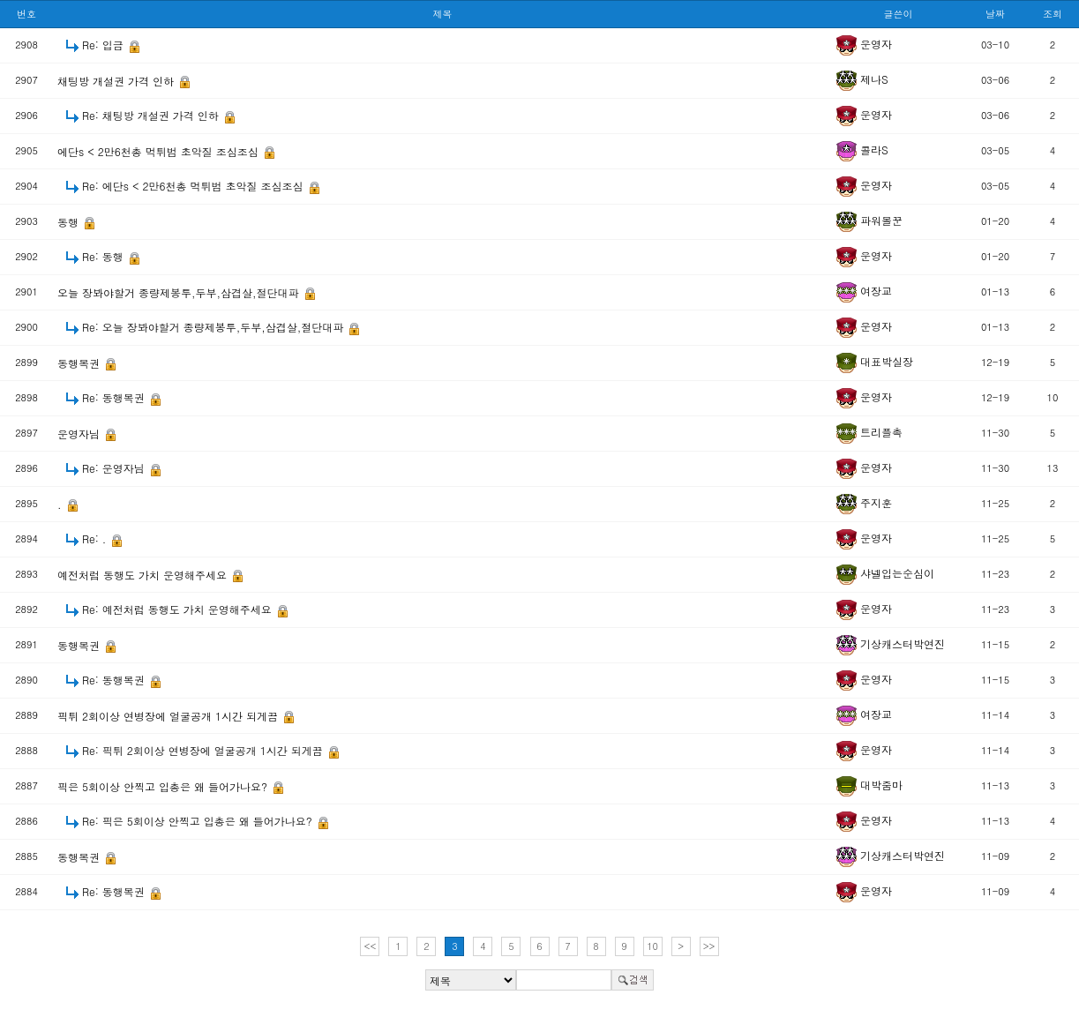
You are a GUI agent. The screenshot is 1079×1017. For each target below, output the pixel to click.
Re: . (95, 538)
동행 (69, 221)
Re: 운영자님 (115, 467)
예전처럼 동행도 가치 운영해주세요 (143, 574)
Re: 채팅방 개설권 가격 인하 (152, 115)
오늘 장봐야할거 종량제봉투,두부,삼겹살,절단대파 (180, 292)
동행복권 (80, 362)
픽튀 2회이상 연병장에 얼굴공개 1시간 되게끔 (169, 715)
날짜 (995, 13)
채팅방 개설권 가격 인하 (117, 80)
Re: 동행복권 (115, 397)
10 (652, 946)
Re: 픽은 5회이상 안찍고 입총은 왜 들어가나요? (199, 820)
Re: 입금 (104, 44)
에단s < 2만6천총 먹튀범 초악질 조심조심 (159, 151)
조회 (1052, 13)
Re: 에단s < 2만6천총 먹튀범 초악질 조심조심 (194, 185)
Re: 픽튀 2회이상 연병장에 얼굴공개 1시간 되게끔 (204, 750)
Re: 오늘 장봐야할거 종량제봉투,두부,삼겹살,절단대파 (214, 326)
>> (709, 946)
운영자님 (80, 433)
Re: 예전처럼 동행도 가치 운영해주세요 (178, 609)
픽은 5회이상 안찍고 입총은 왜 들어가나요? (164, 786)
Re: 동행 (104, 256)
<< (370, 946)
